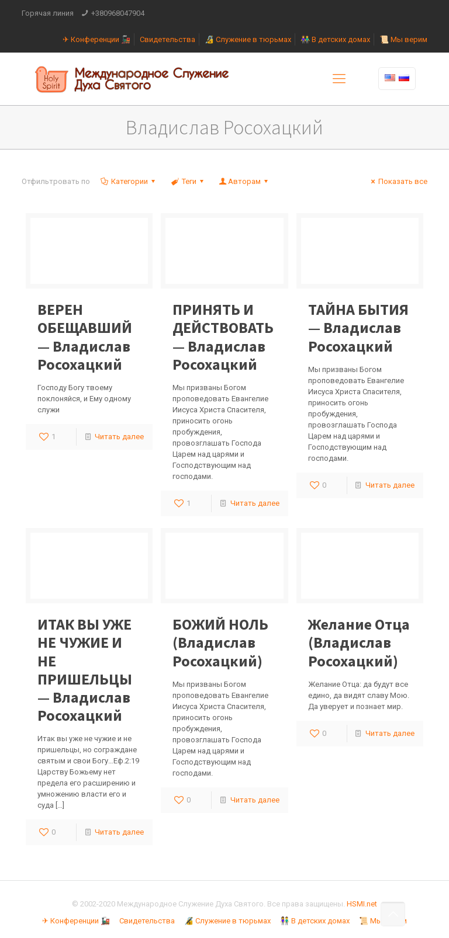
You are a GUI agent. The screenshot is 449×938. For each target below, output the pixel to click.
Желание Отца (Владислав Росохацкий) (359, 642)
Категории (128, 181)
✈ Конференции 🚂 (96, 39)
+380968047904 (117, 13)
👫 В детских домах (335, 39)
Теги (187, 181)
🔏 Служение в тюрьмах (248, 39)
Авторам (244, 181)
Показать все (397, 181)
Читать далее (119, 436)
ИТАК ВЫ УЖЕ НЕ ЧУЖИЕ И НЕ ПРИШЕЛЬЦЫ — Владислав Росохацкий (84, 669)
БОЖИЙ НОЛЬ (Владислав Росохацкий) (220, 642)
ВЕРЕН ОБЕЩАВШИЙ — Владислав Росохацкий (84, 337)
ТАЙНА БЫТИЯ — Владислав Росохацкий (358, 327)
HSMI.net (362, 903)
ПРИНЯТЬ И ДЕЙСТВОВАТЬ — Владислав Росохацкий (223, 337)
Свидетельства (167, 39)
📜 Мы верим (403, 39)
